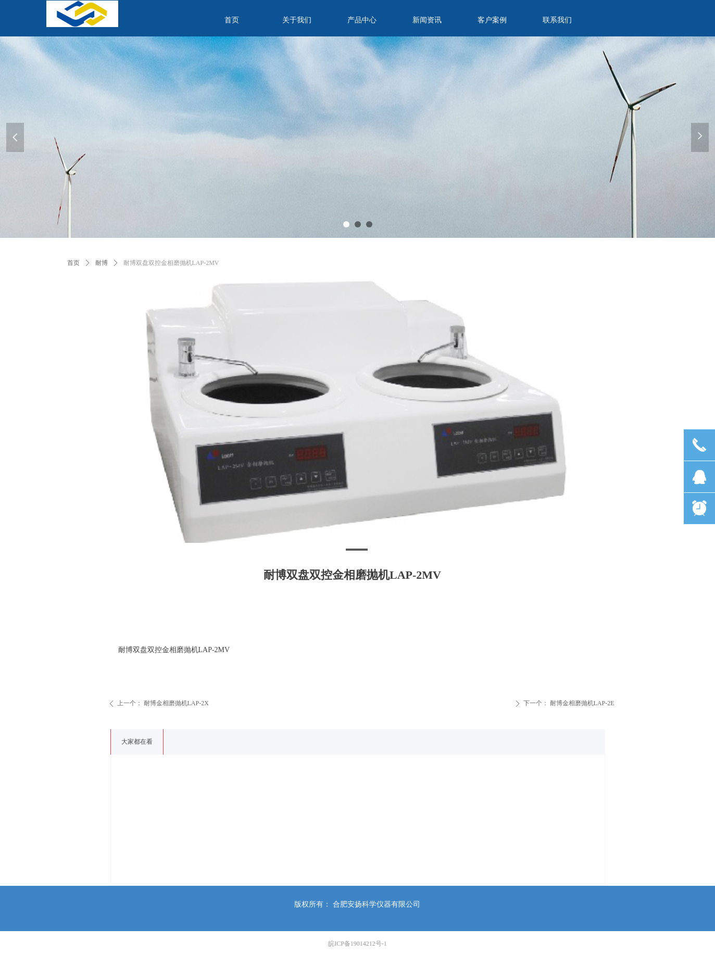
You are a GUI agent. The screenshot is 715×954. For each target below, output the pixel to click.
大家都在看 (137, 741)
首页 (73, 262)
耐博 (101, 262)
